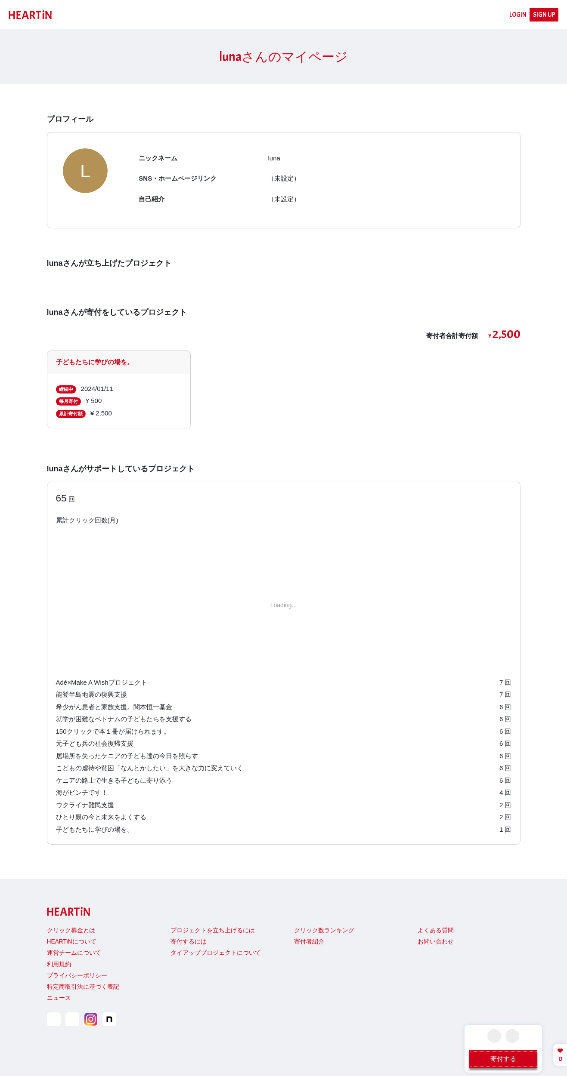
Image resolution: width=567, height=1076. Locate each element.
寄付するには (188, 941)
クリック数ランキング (324, 930)
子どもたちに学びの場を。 (94, 362)
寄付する (503, 1058)
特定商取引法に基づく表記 (83, 987)
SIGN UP (544, 15)
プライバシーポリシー (77, 975)
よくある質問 (436, 930)
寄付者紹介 (309, 941)
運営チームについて (74, 953)
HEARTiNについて (71, 941)
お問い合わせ (436, 941)
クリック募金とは (71, 930)
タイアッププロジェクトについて (215, 953)
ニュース (59, 998)
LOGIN (518, 15)
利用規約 (59, 964)
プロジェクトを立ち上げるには (212, 930)
